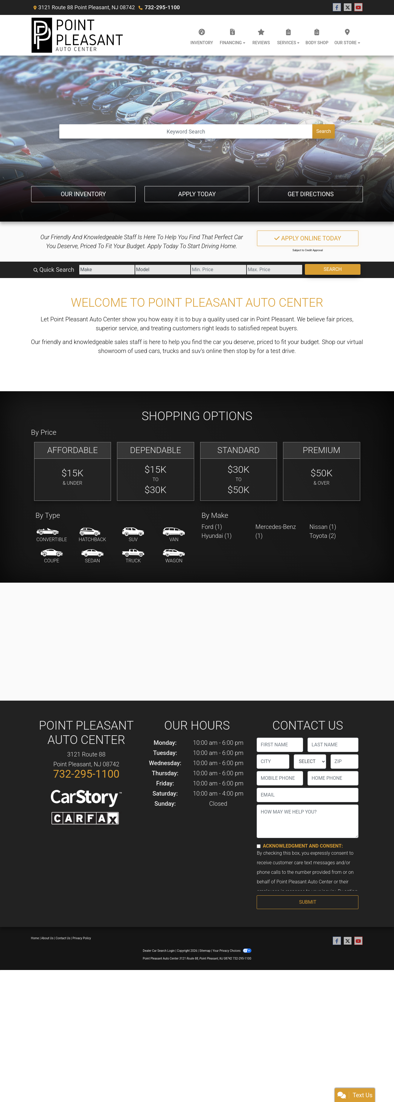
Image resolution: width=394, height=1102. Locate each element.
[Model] (163, 270)
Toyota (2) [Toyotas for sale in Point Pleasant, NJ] (322, 535)
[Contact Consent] (259, 846)
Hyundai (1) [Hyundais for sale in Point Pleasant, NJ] (217, 535)
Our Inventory (83, 194)
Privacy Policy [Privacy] (82, 938)
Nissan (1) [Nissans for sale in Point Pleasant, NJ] (322, 526)
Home (35, 938)
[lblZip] (344, 761)
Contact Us (63, 938)
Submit (307, 902)
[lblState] (310, 761)
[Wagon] (174, 556)
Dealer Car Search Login (159, 950)
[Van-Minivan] (174, 535)
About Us (47, 938)
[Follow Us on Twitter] (347, 7)
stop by (245, 350)
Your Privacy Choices (232, 950)
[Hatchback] (92, 535)
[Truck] (133, 556)
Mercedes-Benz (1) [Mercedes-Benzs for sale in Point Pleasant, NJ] (275, 531)
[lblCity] (273, 761)
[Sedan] (92, 556)
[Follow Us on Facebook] (337, 7)
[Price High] (274, 270)
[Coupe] (52, 556)
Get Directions (310, 194)
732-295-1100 (162, 7)
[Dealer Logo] (77, 35)
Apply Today (197, 194)
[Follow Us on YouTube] (358, 7)
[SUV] (133, 535)
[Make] (107, 270)
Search (323, 131)
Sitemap (204, 950)
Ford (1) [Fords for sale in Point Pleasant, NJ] (212, 526)
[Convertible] (51, 535)
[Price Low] (219, 270)
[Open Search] (186, 131)
